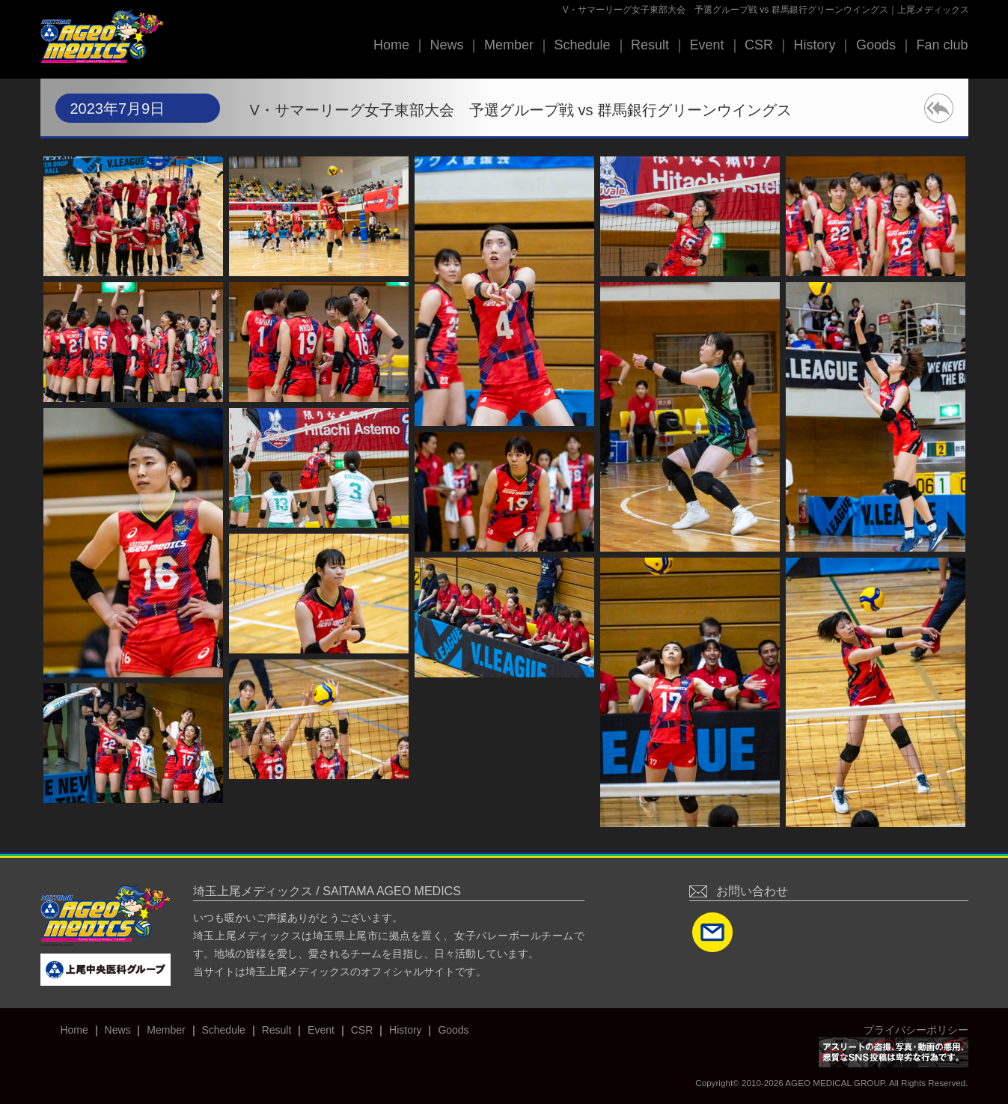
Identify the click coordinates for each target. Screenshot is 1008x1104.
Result (650, 44)
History (814, 44)
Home (391, 44)
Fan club (942, 44)
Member (509, 44)
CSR (759, 44)
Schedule (582, 44)
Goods (876, 44)
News (446, 44)
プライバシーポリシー (916, 1030)
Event (706, 44)
